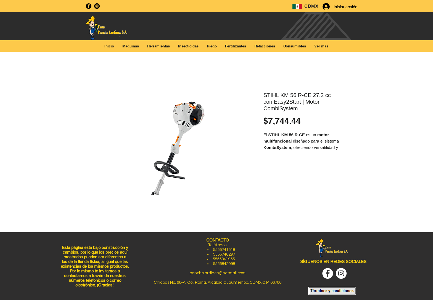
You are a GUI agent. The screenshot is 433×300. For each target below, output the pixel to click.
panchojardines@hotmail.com (217, 273)
